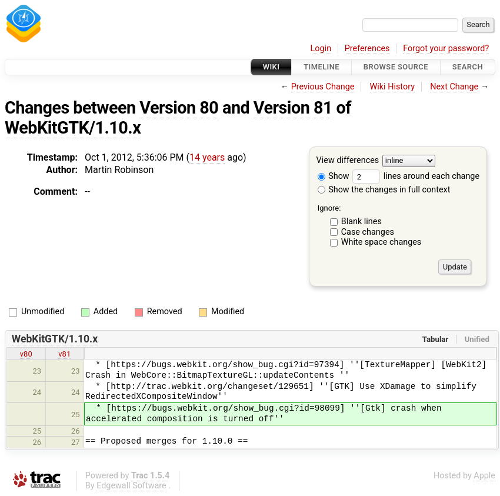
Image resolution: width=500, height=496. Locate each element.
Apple (484, 476)
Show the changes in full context (384, 190)
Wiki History (392, 87)
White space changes (381, 242)
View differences (347, 161)
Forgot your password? (446, 49)
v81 (64, 353)
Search (467, 66)
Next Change (454, 87)
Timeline (321, 66)
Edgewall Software (131, 486)
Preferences (367, 49)
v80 (26, 353)
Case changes (367, 232)
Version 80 (178, 108)
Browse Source (396, 66)
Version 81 (293, 108)
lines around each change (415, 176)
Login (321, 49)
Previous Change (323, 87)
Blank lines (361, 222)
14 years (207, 157)
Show (333, 176)
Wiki (271, 66)
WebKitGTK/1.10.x (73, 128)
